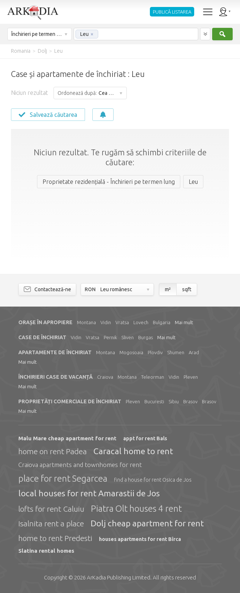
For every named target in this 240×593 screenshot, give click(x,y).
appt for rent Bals (145, 438)
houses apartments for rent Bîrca (140, 539)
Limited (118, 577)
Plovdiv (155, 352)
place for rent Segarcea (62, 478)
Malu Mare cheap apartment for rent (67, 438)
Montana (86, 322)
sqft (186, 289)
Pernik (110, 337)
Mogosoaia (131, 352)
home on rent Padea (52, 451)
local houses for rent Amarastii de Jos (89, 493)
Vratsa (122, 322)
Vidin (105, 322)
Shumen (175, 352)
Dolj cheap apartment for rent (147, 523)
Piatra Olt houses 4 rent (136, 509)
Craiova (105, 376)
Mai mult (184, 322)
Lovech (140, 322)
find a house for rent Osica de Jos (153, 480)
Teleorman (152, 376)
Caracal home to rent (133, 451)
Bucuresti (154, 401)
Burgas (145, 337)
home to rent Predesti (55, 538)
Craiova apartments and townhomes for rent (80, 464)
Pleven (191, 376)
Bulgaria (161, 322)
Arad (194, 352)
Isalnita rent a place (51, 523)
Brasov (190, 401)
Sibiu (174, 401)
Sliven (127, 337)
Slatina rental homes (46, 551)
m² (168, 289)
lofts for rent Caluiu (51, 508)
